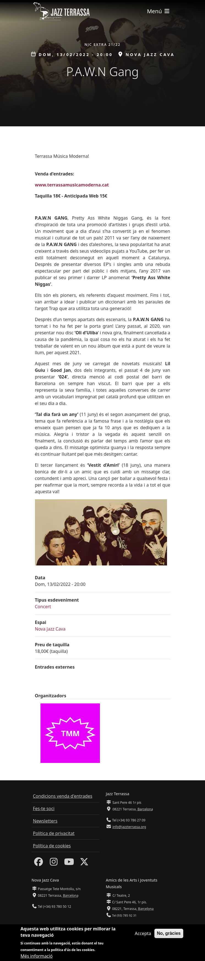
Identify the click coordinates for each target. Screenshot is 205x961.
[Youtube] (69, 863)
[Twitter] (84, 863)
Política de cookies (52, 846)
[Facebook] (38, 863)
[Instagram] (53, 863)
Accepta (143, 933)
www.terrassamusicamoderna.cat (72, 185)
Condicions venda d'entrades (62, 796)
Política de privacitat (54, 833)
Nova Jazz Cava (50, 629)
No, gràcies (169, 933)
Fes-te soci (43, 808)
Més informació (37, 956)
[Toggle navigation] (158, 11)
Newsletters (45, 821)
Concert (43, 607)
